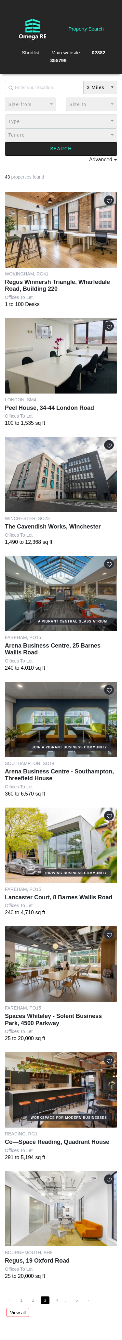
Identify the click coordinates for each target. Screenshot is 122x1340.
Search (61, 148)
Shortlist (30, 52)
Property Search (86, 29)
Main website (65, 52)
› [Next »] (87, 1300)
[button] (100, 87)
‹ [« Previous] (10, 1300)
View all (18, 1312)
